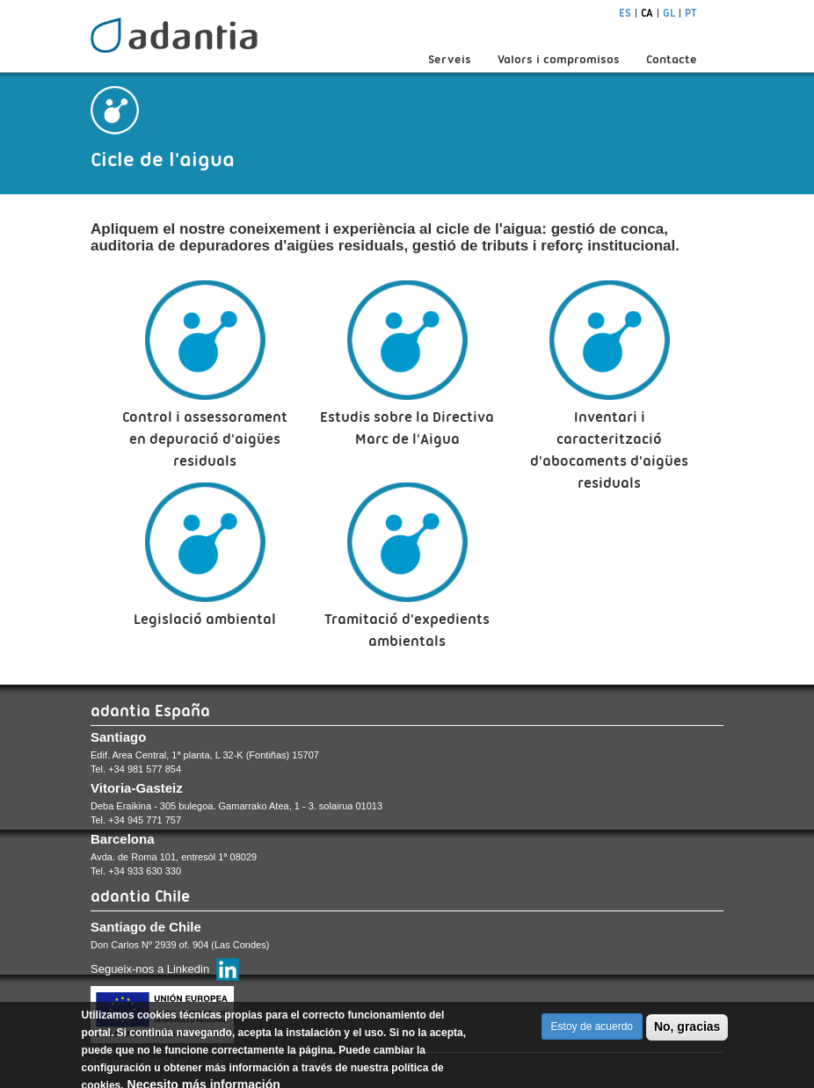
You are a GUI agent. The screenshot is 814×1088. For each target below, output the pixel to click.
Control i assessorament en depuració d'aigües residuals (204, 439)
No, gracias (687, 1033)
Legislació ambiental (205, 619)
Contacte (671, 59)
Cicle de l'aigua (163, 159)
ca (647, 12)
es (625, 12)
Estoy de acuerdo (592, 1033)
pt (691, 12)
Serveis (449, 59)
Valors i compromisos (559, 59)
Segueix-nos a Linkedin (150, 969)
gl (669, 12)
